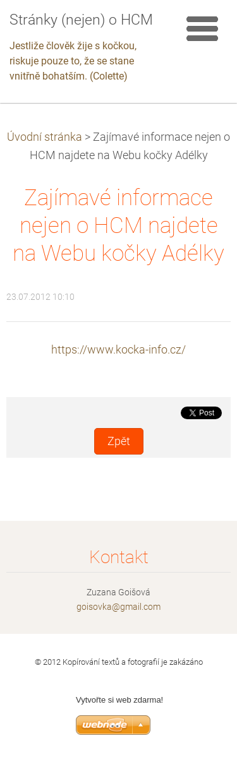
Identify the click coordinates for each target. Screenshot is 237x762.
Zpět (118, 441)
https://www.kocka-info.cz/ (118, 349)
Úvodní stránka (44, 137)
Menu (202, 28)
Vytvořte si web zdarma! (119, 700)
